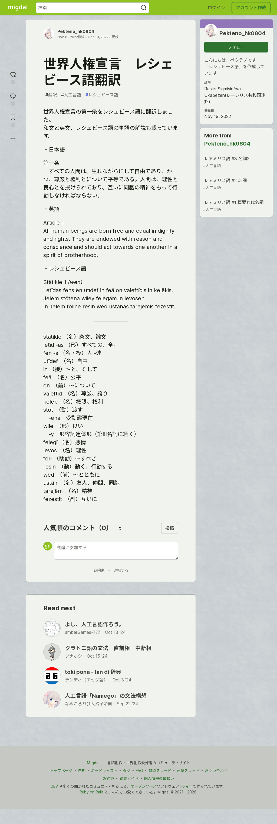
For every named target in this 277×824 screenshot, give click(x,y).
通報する (120, 570)
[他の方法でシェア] (13, 138)
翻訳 (51, 94)
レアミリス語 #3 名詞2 (235, 162)
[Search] (143, 8)
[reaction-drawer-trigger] (13, 77)
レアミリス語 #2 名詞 (235, 184)
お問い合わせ (216, 770)
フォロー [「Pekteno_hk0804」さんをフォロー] (236, 47)
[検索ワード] (92, 7)
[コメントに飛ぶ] (13, 98)
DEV (54, 786)
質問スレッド (160, 770)
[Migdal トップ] (17, 7)
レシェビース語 (101, 94)
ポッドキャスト (104, 770)
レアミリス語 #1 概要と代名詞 (235, 206)
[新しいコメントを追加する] (116, 550)
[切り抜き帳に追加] (13, 120)
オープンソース (144, 786)
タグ (126, 770)
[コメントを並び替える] (120, 528)
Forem (186, 786)
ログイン (216, 7)
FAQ (139, 770)
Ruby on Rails (92, 792)
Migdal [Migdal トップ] (93, 762)
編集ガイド (129, 778)
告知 (81, 770)
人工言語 (71, 94)
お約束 (99, 570)
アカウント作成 (251, 7)
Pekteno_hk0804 (75, 31)
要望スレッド (188, 770)
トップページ (61, 770)
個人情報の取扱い (159, 778)
